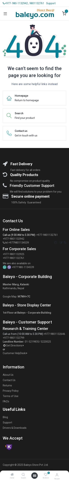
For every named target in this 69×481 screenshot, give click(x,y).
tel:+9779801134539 (17, 242)
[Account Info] (57, 475)
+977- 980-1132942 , (16, 3)
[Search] (23, 474)
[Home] (12, 474)
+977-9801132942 (14, 238)
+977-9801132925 (13, 254)
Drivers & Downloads (14, 427)
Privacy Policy (11, 390)
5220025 (46, 341)
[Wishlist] (46, 474)
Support (51, 3)
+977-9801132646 (55, 333)
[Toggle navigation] (5, 13)
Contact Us (9, 380)
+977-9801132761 (47, 234)
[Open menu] (34, 475)
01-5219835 (32, 341)
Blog (5, 417)
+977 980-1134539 (23, 267)
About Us (8, 374)
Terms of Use (10, 396)
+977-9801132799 (13, 337)
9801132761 (36, 3)
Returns (7, 385)
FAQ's (6, 401)
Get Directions (15, 345)
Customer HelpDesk (15, 353)
